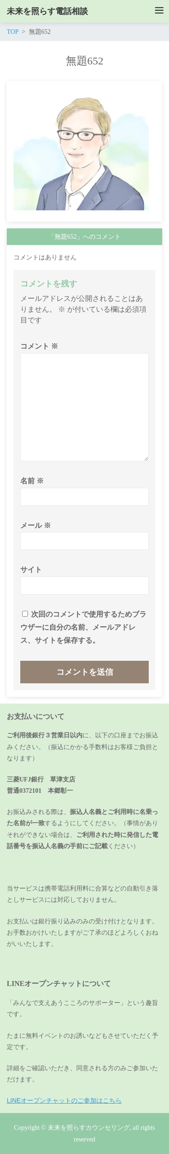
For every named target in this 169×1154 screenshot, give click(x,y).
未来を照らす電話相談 (47, 11)
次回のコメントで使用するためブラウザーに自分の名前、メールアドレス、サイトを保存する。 (83, 627)
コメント (39, 346)
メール (35, 525)
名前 (32, 481)
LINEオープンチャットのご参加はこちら (64, 1100)
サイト (31, 569)
